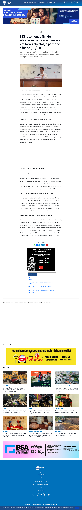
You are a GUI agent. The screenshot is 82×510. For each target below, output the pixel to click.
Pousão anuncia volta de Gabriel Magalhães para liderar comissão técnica (66, 411)
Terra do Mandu (53, 504)
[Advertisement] (41, 156)
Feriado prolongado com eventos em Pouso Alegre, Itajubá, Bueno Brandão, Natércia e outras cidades (14, 389)
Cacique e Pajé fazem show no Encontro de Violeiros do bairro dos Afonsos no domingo (14, 435)
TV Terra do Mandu (41, 474)
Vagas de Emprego (51, 2)
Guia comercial (41, 2)
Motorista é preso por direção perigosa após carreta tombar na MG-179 (66, 434)
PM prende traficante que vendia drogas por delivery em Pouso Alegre (14, 411)
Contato (41, 477)
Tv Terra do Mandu (31, 2)
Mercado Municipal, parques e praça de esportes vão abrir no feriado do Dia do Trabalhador (66, 389)
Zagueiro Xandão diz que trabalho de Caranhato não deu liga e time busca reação (40, 412)
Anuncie (41, 475)
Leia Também (32, 274)
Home (24, 2)
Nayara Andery (23, 59)
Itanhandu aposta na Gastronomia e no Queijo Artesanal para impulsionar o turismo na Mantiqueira (40, 435)
